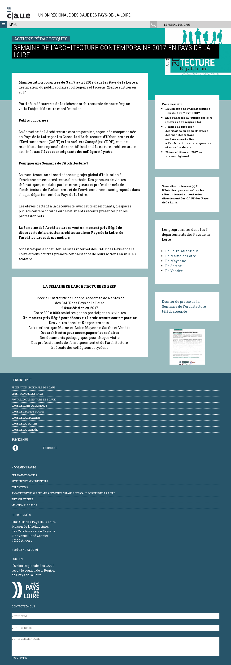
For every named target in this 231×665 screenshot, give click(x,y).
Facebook (50, 448)
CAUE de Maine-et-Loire (28, 411)
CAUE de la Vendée (25, 429)
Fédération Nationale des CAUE (34, 387)
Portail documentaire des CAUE (34, 399)
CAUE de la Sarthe (25, 423)
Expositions (20, 487)
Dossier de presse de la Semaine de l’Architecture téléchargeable (184, 306)
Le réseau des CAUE (177, 24)
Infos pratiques (22, 499)
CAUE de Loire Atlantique (29, 405)
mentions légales (24, 505)
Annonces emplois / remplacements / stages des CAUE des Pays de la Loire (63, 493)
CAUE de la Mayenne (26, 417)
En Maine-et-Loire (180, 256)
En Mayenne (175, 261)
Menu (13, 25)
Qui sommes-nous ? (24, 475)
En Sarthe (173, 266)
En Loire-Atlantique (182, 251)
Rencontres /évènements (30, 481)
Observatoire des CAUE (27, 393)
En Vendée (174, 271)
